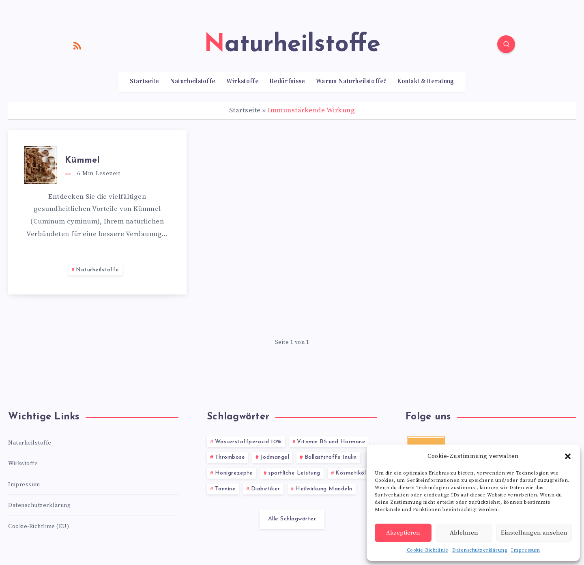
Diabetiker (265, 489)
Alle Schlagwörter (292, 519)
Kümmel (82, 160)
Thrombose (230, 457)
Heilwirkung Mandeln (323, 489)
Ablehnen (464, 533)
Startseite (144, 81)
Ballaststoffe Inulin (331, 457)
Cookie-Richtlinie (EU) (38, 526)
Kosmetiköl (350, 473)
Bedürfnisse (287, 81)
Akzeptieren (403, 533)
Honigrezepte (234, 473)
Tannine (225, 489)
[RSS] (77, 45)
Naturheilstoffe (193, 81)
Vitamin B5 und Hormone (331, 442)
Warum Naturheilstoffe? (351, 81)
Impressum (525, 550)
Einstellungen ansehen (534, 533)
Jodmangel (275, 457)
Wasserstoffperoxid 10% (248, 442)
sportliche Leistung (294, 473)
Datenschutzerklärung (479, 550)
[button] (568, 456)
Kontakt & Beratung (425, 81)
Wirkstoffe (242, 81)
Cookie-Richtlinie (428, 550)
